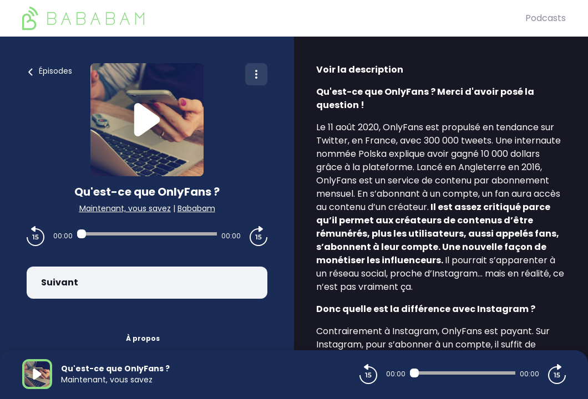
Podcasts (545, 18)
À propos (143, 338)
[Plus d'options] (256, 74)
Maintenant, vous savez (125, 208)
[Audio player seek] (147, 234)
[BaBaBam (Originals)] (273, 18)
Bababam (196, 208)
